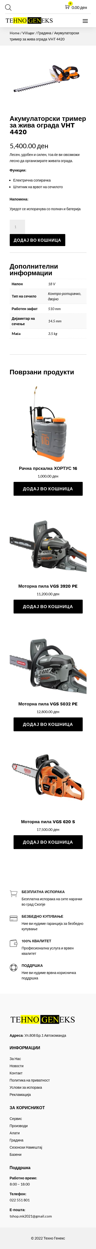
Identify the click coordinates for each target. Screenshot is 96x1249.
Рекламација (20, 1094)
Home (14, 33)
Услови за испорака (26, 1087)
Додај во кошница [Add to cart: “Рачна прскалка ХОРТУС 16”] (48, 488)
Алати (15, 1133)
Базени (16, 1154)
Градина (44, 33)
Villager (28, 33)
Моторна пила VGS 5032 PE (48, 703)
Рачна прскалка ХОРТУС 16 (48, 468)
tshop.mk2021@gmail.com (31, 1216)
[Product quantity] (17, 227)
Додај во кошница (37, 240)
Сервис (16, 1118)
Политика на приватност (30, 1080)
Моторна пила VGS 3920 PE (48, 586)
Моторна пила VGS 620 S (48, 821)
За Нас (15, 1058)
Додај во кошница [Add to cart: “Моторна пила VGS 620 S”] (48, 842)
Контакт (16, 1073)
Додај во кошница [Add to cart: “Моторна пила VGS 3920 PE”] (48, 606)
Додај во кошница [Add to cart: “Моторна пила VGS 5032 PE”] (48, 724)
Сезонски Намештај (26, 1147)
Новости (17, 1066)
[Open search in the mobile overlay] (7, 7)
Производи (19, 1126)
